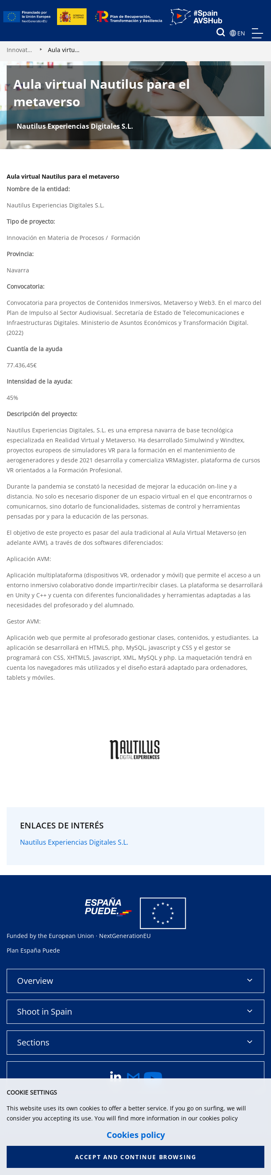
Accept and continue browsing (135, 1157)
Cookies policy (136, 1135)
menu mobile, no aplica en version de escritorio (257, 33)
